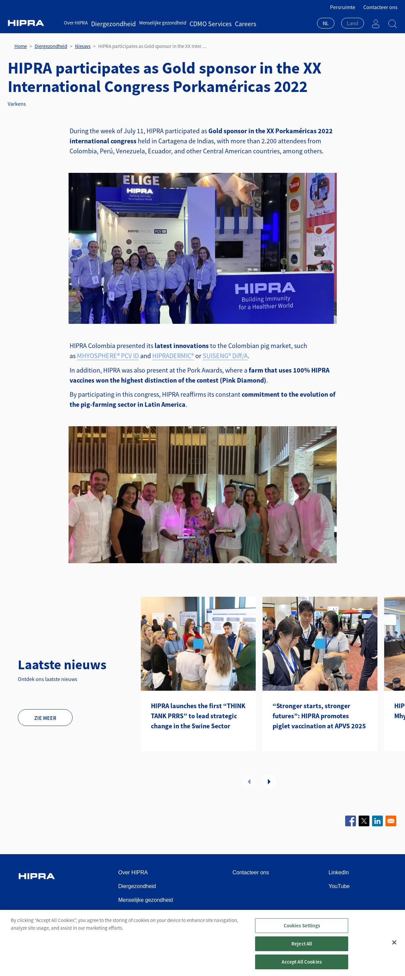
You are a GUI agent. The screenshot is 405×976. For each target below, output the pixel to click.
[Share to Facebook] (350, 821)
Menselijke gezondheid (150, 22)
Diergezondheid (107, 22)
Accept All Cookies (302, 967)
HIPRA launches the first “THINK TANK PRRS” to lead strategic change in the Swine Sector (198, 715)
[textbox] (352, 23)
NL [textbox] (326, 23)
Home (20, 46)
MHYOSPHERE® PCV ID (108, 355)
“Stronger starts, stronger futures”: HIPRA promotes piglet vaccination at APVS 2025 (319, 715)
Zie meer (45, 718)
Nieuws (82, 46)
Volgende (269, 781)
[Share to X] (364, 821)
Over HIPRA (76, 22)
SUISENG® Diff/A (225, 355)
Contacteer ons (380, 7)
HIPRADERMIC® (173, 355)
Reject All (301, 948)
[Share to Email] (391, 821)
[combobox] (325, 24)
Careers (220, 22)
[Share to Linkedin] (377, 821)
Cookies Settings (302, 930)
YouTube (339, 886)
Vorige (249, 781)
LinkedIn (338, 872)
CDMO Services (193, 22)
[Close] (394, 947)
